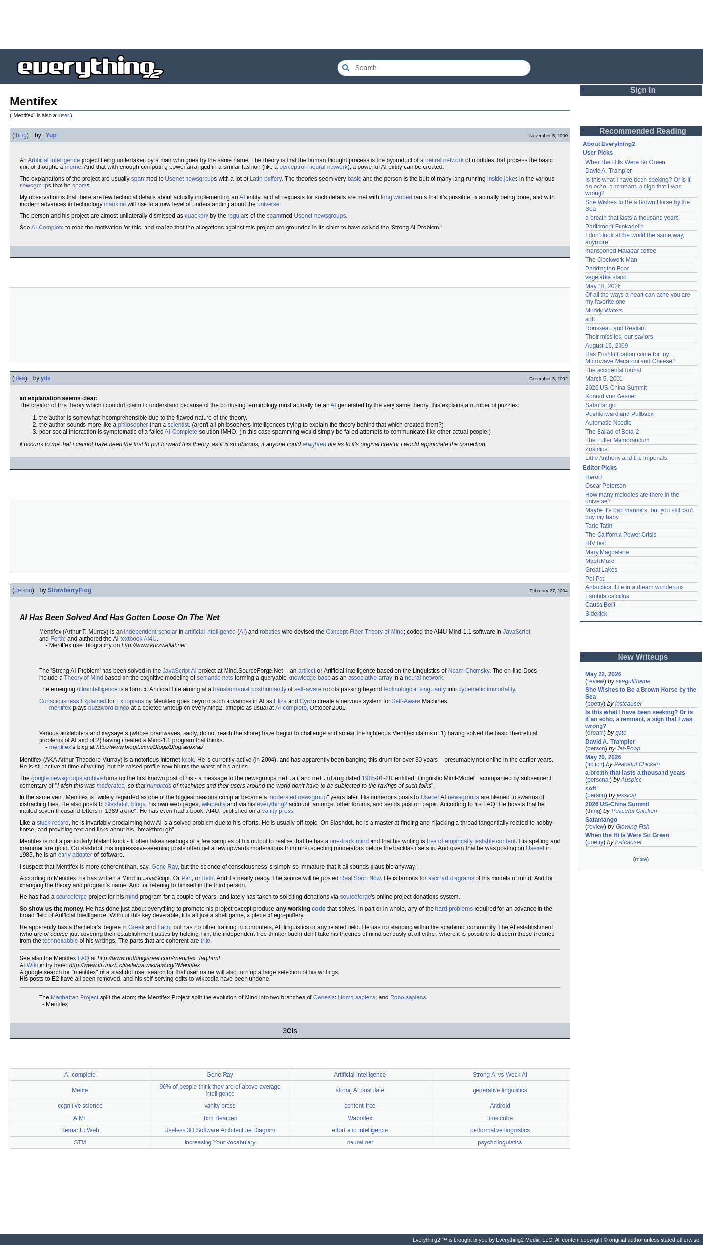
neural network (444, 160)
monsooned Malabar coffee (620, 251)
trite (205, 941)
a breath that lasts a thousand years (632, 217)
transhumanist (231, 689)
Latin (256, 178)
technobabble (60, 941)
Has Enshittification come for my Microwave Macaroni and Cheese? (630, 358)
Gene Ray (165, 867)
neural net (360, 1143)
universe (268, 204)
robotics (270, 631)
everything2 (272, 805)
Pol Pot (594, 578)
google (40, 779)
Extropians (130, 701)
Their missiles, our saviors (619, 336)
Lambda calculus (607, 596)
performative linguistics (500, 1131)
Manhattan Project (74, 998)
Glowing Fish (632, 826)
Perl (186, 879)
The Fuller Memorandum (617, 440)
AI (242, 197)
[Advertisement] (351, 24)
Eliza (280, 701)
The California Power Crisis (620, 534)
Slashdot (116, 805)
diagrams (462, 879)
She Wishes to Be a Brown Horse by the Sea (640, 693)
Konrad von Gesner (610, 396)
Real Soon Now (360, 879)
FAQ (83, 959)
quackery (196, 215)
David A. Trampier (608, 170)
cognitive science (80, 1106)
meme (73, 167)
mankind (115, 204)
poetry (595, 703)
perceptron (293, 167)
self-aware (307, 689)
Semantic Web (80, 1131)
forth (208, 879)
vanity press (277, 812)
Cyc (305, 701)
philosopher (133, 424)
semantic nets (215, 677)
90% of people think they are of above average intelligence (220, 1091)
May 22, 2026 (603, 674)
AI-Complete (47, 227)
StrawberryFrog (69, 590)
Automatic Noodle (608, 422)
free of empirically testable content (471, 842)
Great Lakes (601, 569)
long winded (396, 197)
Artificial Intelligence (54, 160)
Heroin (593, 477)
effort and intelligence (360, 1131)
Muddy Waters (604, 310)
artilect (306, 670)
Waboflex (360, 1119)
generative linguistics (500, 1091)
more (641, 859)
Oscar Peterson (605, 485)
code (319, 909)
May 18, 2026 (603, 286)
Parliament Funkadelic (614, 226)
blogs (138, 805)
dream (595, 732)
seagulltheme (633, 681)
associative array (370, 677)
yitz (46, 378)
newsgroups (330, 215)
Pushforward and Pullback (619, 414)
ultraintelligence (97, 689)
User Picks (598, 152)
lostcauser (628, 703)
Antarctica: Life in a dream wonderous (634, 587)
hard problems (454, 909)
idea (19, 378)
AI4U (150, 638)
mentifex (60, 708)
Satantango (600, 405)
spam (138, 178)
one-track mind (349, 842)
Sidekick (596, 613)
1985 (368, 779)
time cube (500, 1119)
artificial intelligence (210, 631)
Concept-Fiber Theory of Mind (364, 631)
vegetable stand (606, 277)
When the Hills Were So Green (625, 162)
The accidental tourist (613, 370)
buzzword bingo (108, 708)
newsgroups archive (76, 779)
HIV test (595, 543)
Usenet (174, 178)
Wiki (32, 966)
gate (620, 732)
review (595, 681)
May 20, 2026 (603, 757)
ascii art (438, 879)
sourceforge (71, 897)
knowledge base (309, 677)
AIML (80, 1119)
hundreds (159, 786)
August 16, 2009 (606, 345)
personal (598, 779)
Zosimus (596, 449)
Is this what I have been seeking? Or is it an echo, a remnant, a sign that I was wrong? (637, 186)
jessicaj (626, 795)
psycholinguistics (500, 1143)
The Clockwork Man (611, 259)
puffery (273, 178)
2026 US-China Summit (616, 387)
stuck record (52, 823)
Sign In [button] (643, 90)
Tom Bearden (220, 1119)
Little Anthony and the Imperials (626, 458)
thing (20, 135)
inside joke (501, 178)
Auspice (631, 779)
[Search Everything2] (434, 68)
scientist (178, 424)
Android (500, 1106)
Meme (80, 1091)
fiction (594, 764)
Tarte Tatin (598, 525)
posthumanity (268, 689)
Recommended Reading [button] (643, 131)
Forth (57, 638)
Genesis (324, 998)
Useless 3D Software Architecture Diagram (220, 1131)
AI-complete (291, 708)
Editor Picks (600, 467)
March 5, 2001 (604, 378)
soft (590, 319)
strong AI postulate (360, 1091)
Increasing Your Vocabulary (220, 1143)
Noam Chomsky (468, 670)
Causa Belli (600, 605)
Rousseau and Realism (615, 328)
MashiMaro (599, 561)
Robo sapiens (408, 998)
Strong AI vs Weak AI (500, 1075)
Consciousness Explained (72, 701)
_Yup (49, 135)
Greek (136, 928)
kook (188, 759)
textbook (131, 638)
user (64, 115)
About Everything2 (609, 144)
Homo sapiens (356, 998)
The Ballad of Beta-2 (612, 431)
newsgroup (200, 178)
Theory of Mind (83, 677)
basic (354, 178)
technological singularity (415, 689)
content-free (359, 1106)
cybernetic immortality (486, 689)
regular (236, 215)
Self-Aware (406, 701)
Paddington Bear (607, 268)
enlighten (314, 444)
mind (131, 897)
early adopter (75, 855)
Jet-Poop (628, 748)
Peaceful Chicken (637, 764)
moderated (110, 786)
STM (80, 1143)
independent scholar (150, 631)
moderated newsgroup (298, 798)
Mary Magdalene (607, 552)
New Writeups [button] (643, 657)
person (23, 590)
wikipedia (214, 805)
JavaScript (516, 631)
